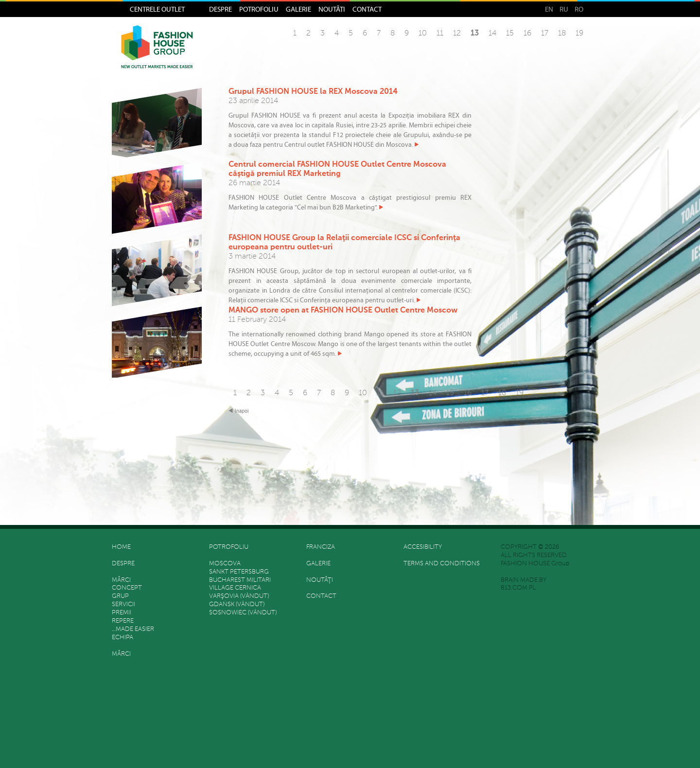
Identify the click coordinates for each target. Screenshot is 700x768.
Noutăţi (331, 9)
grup (120, 596)
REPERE (123, 621)
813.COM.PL (518, 588)
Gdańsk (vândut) (236, 604)
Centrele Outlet (157, 9)
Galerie (298, 9)
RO (579, 9)
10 (423, 33)
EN (549, 9)
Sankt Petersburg (239, 572)
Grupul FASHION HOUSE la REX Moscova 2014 (313, 92)
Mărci (121, 580)
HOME (121, 547)
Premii (121, 613)
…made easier (133, 629)
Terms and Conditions (441, 563)
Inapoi (242, 411)
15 (510, 33)
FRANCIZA (320, 547)
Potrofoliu (259, 9)
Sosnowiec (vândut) (243, 613)
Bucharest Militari (240, 580)
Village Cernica (235, 588)
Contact (367, 9)
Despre (220, 9)
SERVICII (123, 604)
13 (475, 33)
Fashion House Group (157, 54)
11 (440, 33)
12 (457, 33)
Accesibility (422, 547)
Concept (127, 588)
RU (564, 9)
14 (492, 33)
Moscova (225, 563)
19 (579, 33)
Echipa (122, 637)
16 (527, 33)
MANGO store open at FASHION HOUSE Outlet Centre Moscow (342, 310)
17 (544, 33)
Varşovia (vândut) (239, 596)
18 (562, 33)
